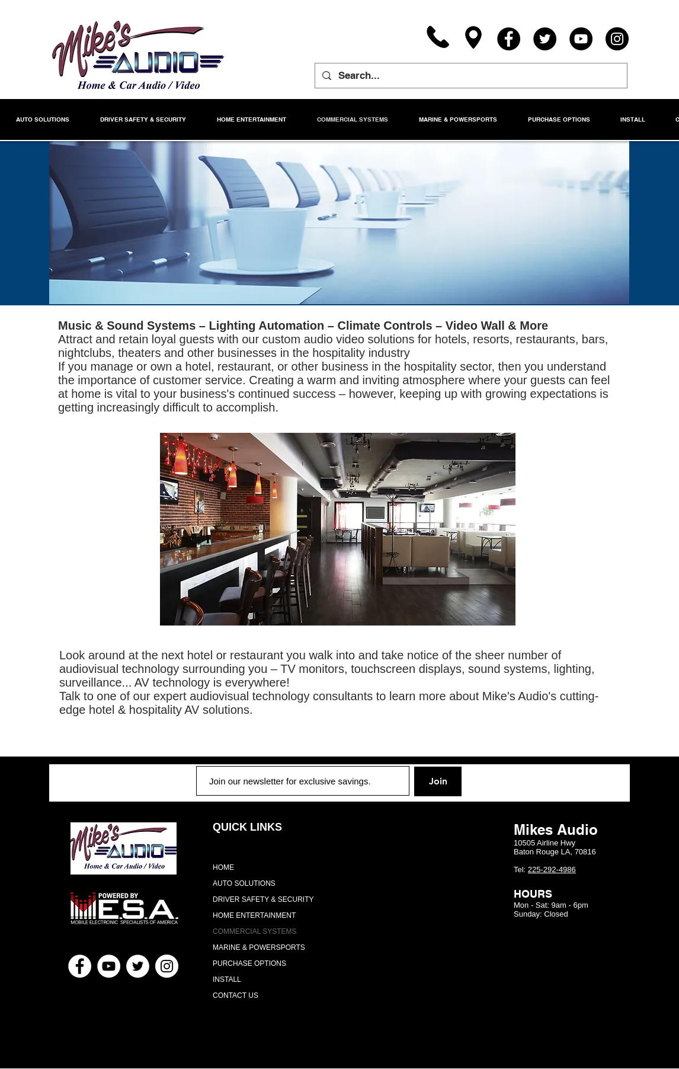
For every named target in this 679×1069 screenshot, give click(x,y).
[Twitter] (544, 38)
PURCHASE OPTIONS (249, 963)
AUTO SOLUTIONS (244, 883)
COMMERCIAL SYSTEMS (255, 931)
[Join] (438, 781)
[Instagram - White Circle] (166, 966)
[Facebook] (508, 38)
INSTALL (227, 979)
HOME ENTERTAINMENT (254, 915)
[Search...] (470, 75)
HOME (223, 867)
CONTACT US (235, 995)
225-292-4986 (552, 869)
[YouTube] (580, 38)
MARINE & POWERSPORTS (259, 947)
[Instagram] (617, 38)
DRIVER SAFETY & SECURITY (263, 899)
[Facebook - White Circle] (79, 966)
